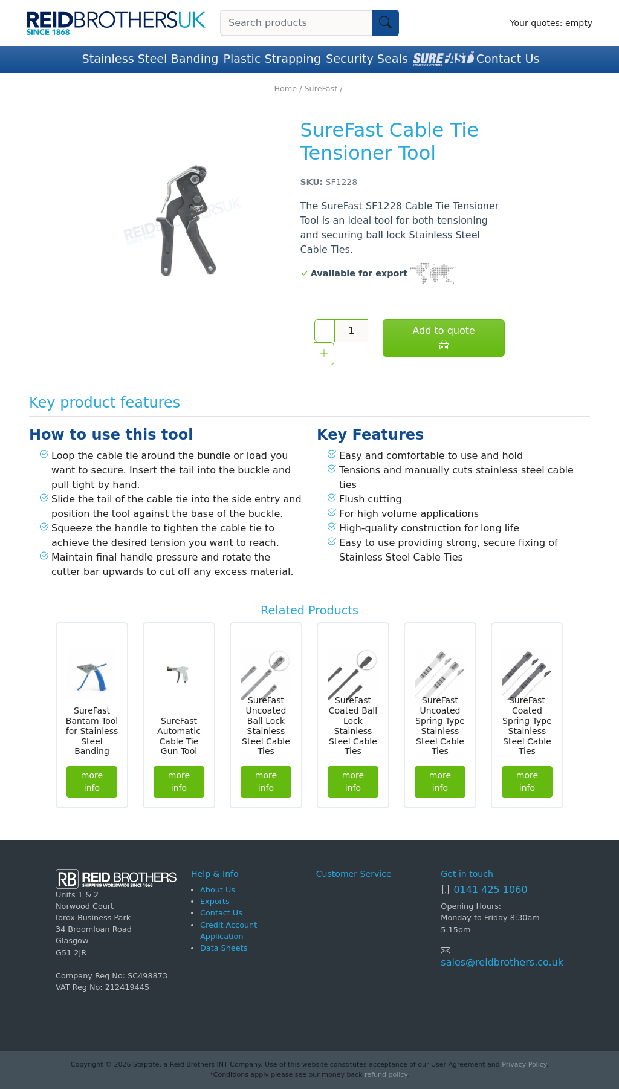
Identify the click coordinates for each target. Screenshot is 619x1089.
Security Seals (367, 59)
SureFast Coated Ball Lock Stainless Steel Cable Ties (353, 725)
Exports (215, 901)
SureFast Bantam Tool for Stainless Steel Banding (92, 731)
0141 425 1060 (490, 890)
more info (92, 781)
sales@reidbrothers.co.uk (502, 962)
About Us (217, 889)
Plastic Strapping (272, 59)
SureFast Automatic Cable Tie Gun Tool (179, 736)
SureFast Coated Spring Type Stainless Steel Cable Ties (527, 725)
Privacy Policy (524, 1064)
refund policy (386, 1075)
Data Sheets (223, 947)
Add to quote (443, 338)
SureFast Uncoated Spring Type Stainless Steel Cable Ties (440, 725)
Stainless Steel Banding (150, 59)
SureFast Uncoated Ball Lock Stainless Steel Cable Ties (266, 725)
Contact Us (508, 59)
